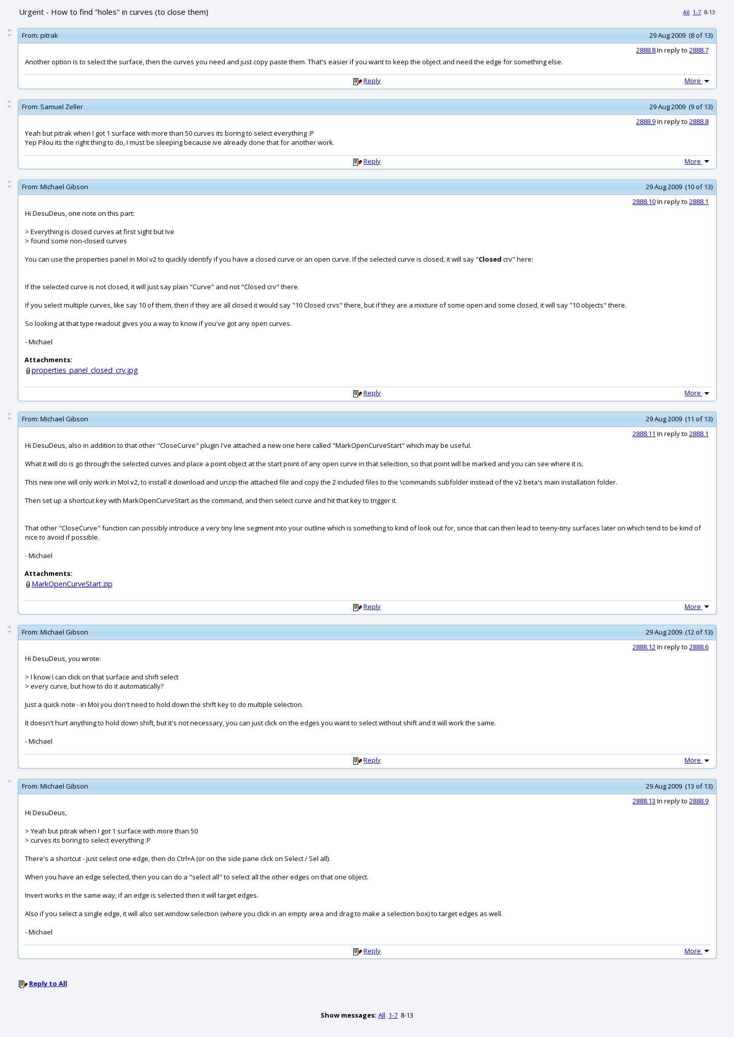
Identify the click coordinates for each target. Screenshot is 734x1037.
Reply (372, 80)
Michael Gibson (64, 186)
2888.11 (644, 433)
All (686, 12)
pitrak (49, 35)
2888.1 (699, 201)
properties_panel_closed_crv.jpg (85, 370)
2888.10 (644, 201)
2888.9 (646, 121)
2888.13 (644, 800)
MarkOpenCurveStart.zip (72, 584)
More (698, 80)
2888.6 (699, 646)
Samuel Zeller (61, 106)
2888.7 (699, 50)
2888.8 (646, 50)
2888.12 (644, 646)
